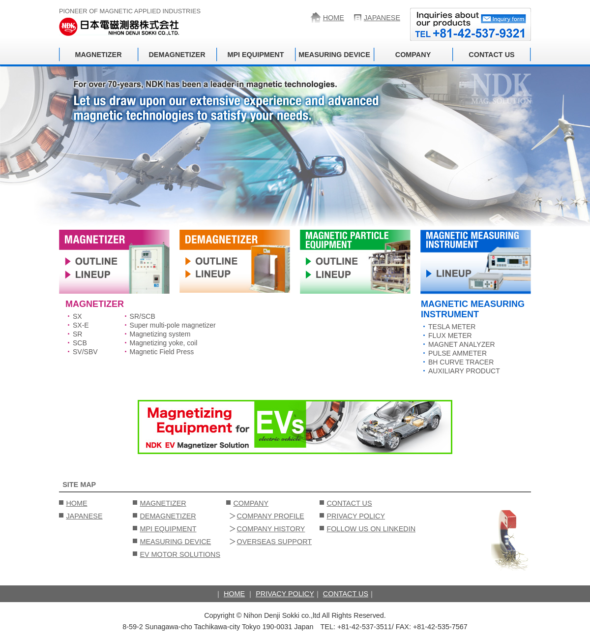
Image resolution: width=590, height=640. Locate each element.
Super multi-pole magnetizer (173, 325)
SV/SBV (85, 352)
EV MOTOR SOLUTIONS (180, 554)
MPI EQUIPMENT (255, 55)
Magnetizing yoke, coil (164, 343)
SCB (80, 343)
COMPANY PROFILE (270, 516)
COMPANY (413, 55)
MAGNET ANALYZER (461, 344)
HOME (333, 18)
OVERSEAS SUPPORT (274, 542)
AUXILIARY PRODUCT (464, 371)
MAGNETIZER (98, 55)
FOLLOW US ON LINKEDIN (370, 529)
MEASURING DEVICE (334, 55)
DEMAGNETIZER (176, 55)
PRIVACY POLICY (355, 516)
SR (77, 334)
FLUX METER (450, 335)
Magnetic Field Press (162, 352)
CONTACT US (491, 55)
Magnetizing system (160, 334)
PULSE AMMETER (457, 353)
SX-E (81, 325)
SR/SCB (142, 316)
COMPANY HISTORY (271, 529)
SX (77, 316)
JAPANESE (382, 18)
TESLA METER (451, 327)
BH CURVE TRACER (461, 362)
